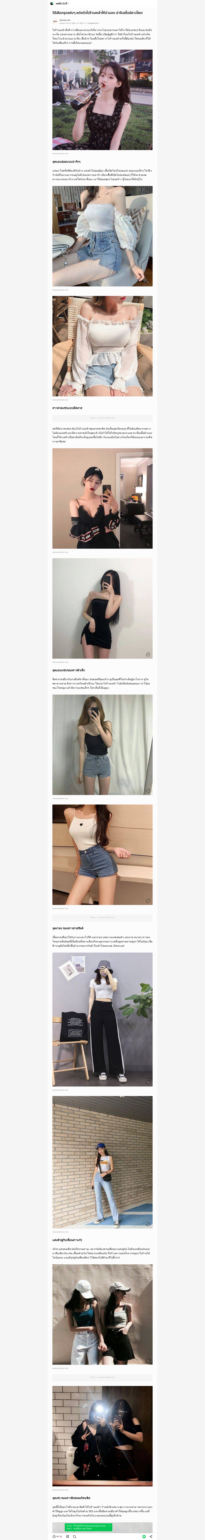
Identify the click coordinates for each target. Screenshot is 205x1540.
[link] (67, 1536)
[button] (57, 1536)
